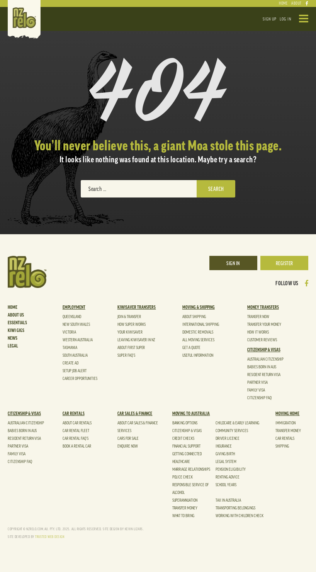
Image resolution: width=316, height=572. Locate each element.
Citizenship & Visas (187, 431)
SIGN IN (233, 263)
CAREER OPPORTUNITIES (80, 378)
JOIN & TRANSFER (129, 317)
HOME (283, 3)
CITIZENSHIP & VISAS (263, 349)
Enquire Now (127, 446)
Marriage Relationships (191, 469)
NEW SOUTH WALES (76, 324)
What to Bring (183, 516)
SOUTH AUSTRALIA (75, 355)
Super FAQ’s (126, 355)
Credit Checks (183, 438)
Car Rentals (74, 413)
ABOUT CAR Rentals (77, 423)
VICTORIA (69, 332)
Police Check (182, 477)
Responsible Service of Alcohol (190, 489)
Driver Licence (228, 438)
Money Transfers (263, 307)
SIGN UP (270, 19)
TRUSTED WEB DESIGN (49, 537)
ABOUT (296, 3)
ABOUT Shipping (194, 317)
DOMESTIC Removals (197, 332)
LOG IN (285, 19)
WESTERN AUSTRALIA (78, 340)
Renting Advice (228, 477)
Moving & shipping (198, 307)
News (12, 338)
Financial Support (186, 446)
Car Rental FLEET (76, 431)
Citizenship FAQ (259, 398)
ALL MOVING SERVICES (198, 340)
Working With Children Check (239, 516)
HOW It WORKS (258, 332)
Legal (13, 346)
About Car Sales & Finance (137, 423)
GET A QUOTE (191, 348)
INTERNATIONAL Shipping (200, 324)
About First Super (131, 348)
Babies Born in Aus (261, 367)
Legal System (226, 462)
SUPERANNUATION (185, 500)
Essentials (17, 322)
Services (124, 431)
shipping (282, 446)
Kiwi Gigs (16, 330)
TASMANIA (70, 348)
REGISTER (284, 263)
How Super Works (131, 324)
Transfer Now (258, 317)
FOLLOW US (287, 283)
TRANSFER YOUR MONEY (264, 324)
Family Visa (256, 390)
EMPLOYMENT (74, 307)
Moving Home (287, 413)
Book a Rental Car (77, 446)
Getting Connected (187, 454)
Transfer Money (185, 508)
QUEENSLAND (72, 317)
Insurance (224, 446)
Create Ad (70, 363)
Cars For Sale (128, 438)
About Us (16, 315)
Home (12, 307)
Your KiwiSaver (130, 332)
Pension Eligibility (231, 469)
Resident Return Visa (263, 375)
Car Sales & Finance (135, 413)
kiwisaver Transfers (136, 307)
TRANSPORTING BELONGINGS (235, 508)
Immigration (285, 423)
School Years (226, 485)
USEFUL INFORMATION (197, 355)
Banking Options (185, 423)
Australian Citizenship (265, 359)
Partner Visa (257, 382)
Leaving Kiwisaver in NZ (136, 340)
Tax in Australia (228, 500)
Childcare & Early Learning (237, 423)
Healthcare (181, 462)
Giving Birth (225, 454)
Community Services (232, 431)
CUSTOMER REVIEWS (262, 340)
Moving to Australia (191, 413)
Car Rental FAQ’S (75, 438)
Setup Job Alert (75, 371)
